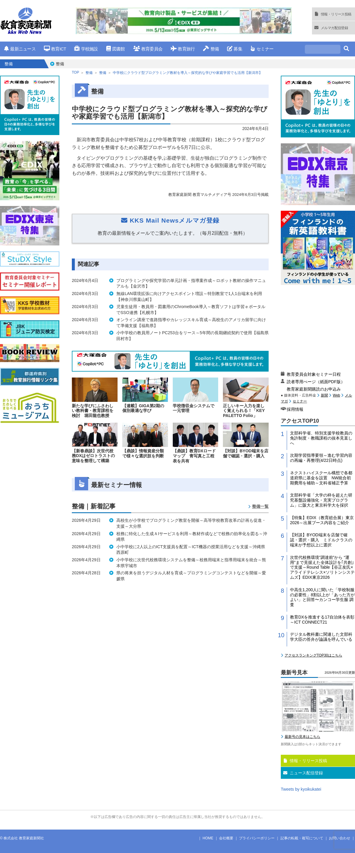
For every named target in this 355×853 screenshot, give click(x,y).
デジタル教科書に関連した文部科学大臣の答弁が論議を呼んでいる (321, 637)
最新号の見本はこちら (302, 737)
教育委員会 (148, 48)
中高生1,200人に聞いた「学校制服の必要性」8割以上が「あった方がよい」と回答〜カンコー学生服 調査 (322, 597)
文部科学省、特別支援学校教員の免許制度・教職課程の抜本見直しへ (321, 438)
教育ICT (55, 48)
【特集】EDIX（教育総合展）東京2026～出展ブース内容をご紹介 (322, 520)
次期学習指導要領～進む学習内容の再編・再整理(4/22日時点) (321, 458)
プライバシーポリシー (257, 838)
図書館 (115, 48)
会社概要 (226, 838)
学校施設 (86, 48)
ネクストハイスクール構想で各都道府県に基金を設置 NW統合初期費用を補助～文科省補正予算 (321, 477)
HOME (208, 838)
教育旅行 (183, 48)
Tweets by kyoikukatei (301, 789)
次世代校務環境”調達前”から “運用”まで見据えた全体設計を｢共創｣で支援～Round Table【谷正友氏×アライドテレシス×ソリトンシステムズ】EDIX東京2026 (322, 567)
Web (336, 395)
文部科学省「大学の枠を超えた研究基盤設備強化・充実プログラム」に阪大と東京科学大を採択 (321, 500)
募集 (234, 48)
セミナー (262, 48)
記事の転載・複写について (301, 838)
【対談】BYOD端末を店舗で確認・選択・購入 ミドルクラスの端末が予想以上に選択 (321, 539)
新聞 (324, 395)
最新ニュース (20, 48)
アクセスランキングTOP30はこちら (313, 655)
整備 (211, 48)
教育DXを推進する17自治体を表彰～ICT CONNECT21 (322, 619)
